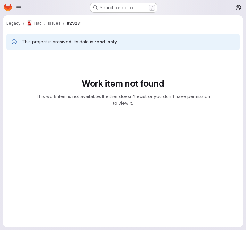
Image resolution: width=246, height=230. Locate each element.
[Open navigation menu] (19, 8)
